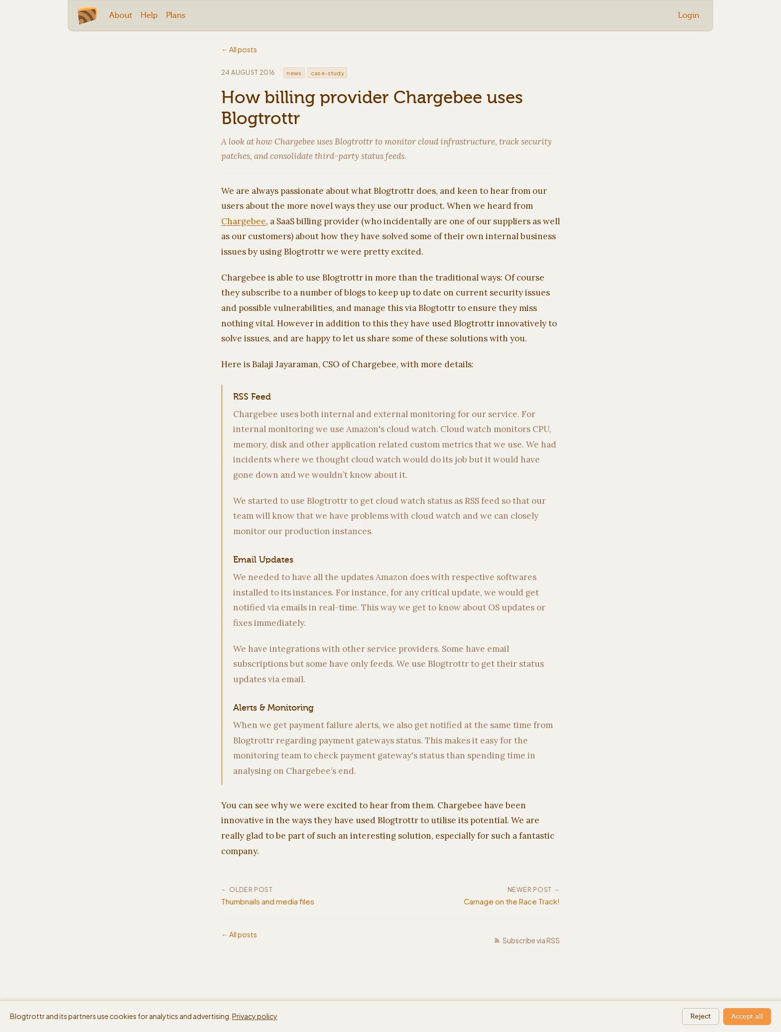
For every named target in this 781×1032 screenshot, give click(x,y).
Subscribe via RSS (527, 940)
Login (688, 15)
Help (149, 15)
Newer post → (534, 889)
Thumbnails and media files (267, 901)
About (120, 15)
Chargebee (243, 221)
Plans (175, 15)
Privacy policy (254, 1016)
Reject (700, 1016)
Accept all (747, 1016)
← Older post (246, 889)
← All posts (239, 49)
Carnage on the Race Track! (512, 901)
